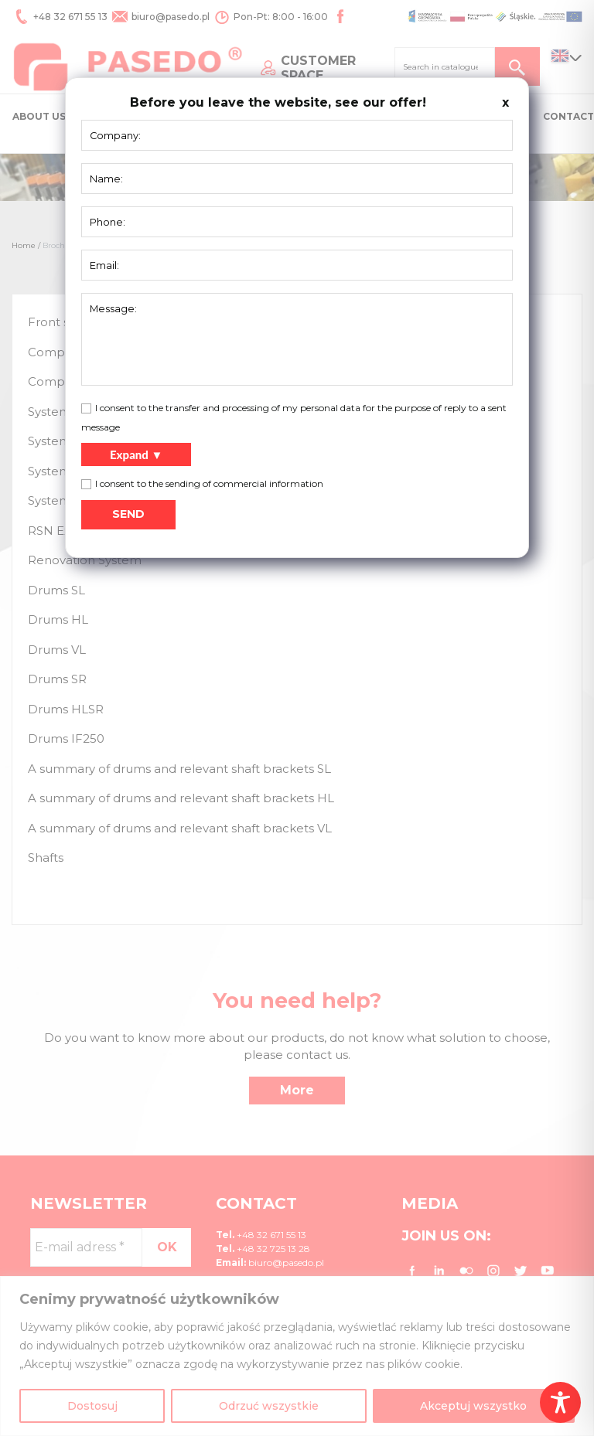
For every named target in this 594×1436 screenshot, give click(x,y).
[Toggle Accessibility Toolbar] (560, 1402)
